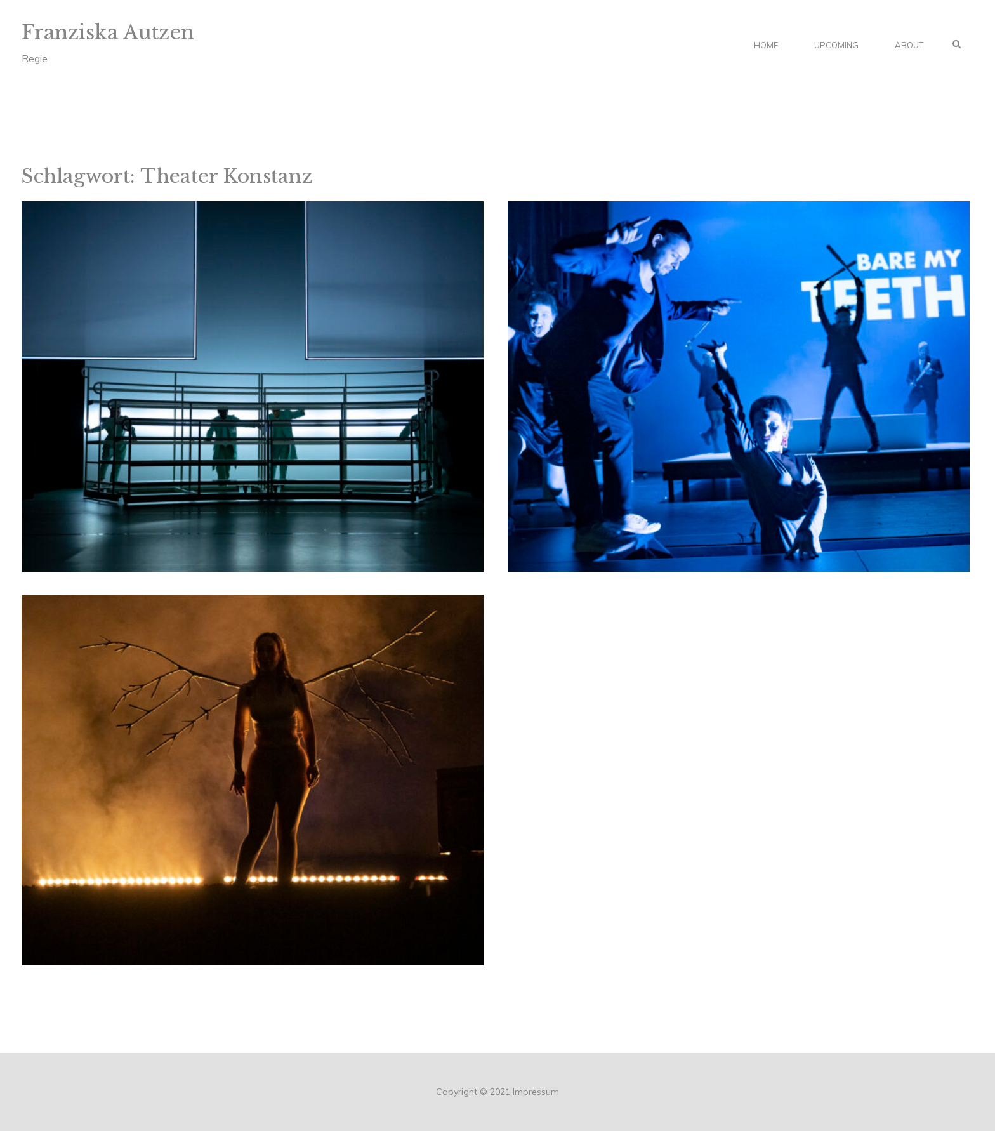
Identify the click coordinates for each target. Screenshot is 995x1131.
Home (766, 45)
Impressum (536, 1091)
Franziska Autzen (108, 32)
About (909, 45)
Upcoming (836, 45)
